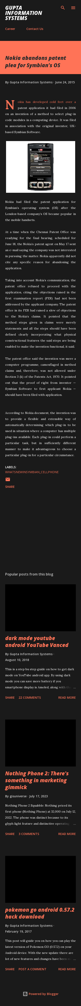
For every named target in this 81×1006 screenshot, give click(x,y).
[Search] (62, 7)
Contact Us (34, 29)
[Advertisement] (40, 531)
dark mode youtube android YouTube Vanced (36, 641)
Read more (67, 697)
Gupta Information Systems (23, 13)
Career (10, 29)
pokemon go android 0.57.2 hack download (40, 913)
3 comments (29, 834)
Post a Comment (32, 969)
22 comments (30, 697)
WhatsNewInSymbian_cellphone (32, 472)
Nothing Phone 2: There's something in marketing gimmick (37, 780)
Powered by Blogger (41, 994)
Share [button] (10, 487)
